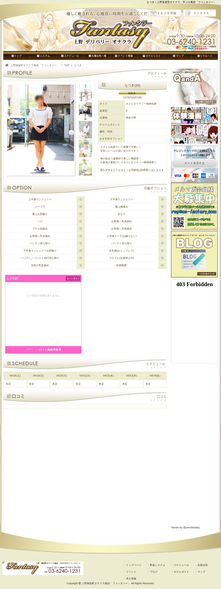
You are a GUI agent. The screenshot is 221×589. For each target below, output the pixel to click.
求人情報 (204, 55)
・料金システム (156, 565)
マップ (178, 55)
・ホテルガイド (180, 571)
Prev (10, 132)
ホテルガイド (151, 55)
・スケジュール (180, 565)
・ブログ (152, 571)
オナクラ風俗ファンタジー (111, 34)
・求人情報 (129, 578)
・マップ (200, 571)
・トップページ (132, 565)
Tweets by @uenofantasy (185, 527)
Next (71, 132)
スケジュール (70, 55)
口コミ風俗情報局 (50, 349)
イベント (124, 55)
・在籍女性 (201, 565)
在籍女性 (97, 55)
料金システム (43, 55)
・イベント (129, 571)
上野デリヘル (32, 349)
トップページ (16, 55)
